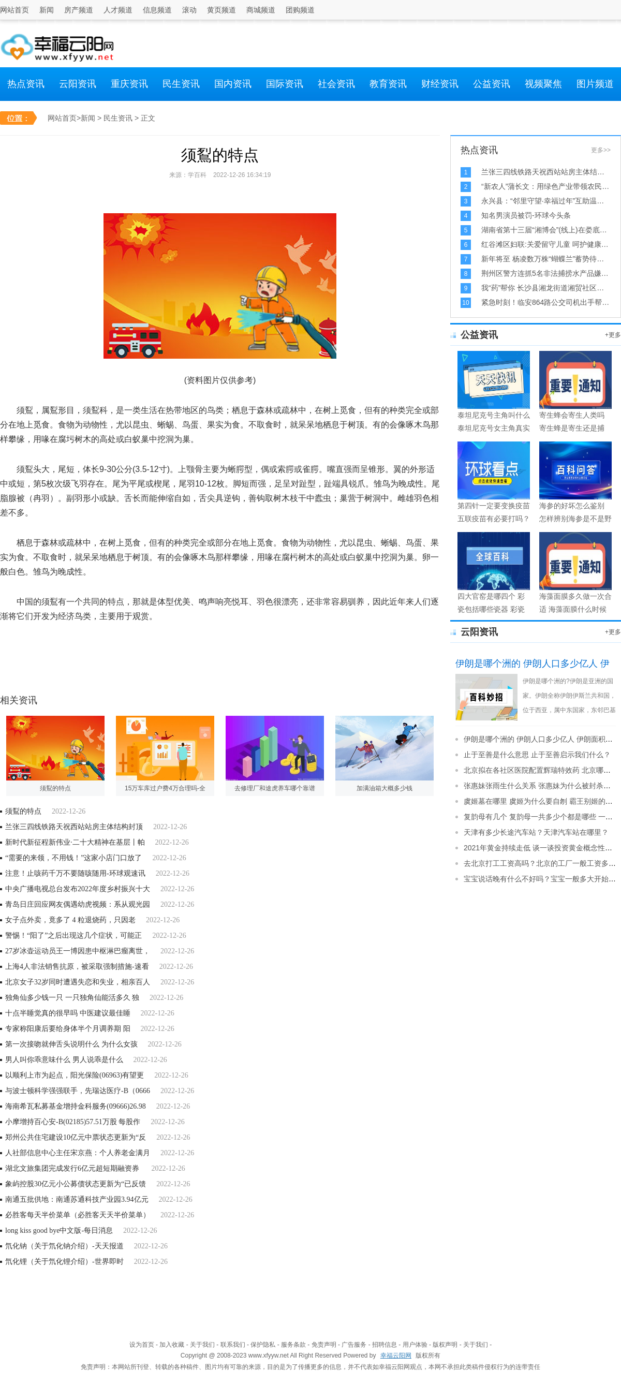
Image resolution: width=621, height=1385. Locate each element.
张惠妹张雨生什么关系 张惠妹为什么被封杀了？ (541, 786)
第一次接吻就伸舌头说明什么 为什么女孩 (71, 1044)
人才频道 (117, 10)
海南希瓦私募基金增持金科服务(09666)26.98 (75, 1106)
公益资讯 (491, 84)
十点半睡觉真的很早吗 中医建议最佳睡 (67, 1013)
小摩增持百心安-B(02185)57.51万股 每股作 (72, 1122)
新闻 (46, 10)
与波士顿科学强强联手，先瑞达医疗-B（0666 (77, 1091)
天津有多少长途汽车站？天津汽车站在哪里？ (536, 832)
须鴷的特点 (23, 811)
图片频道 (595, 84)
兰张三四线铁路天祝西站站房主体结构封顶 (74, 827)
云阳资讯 (77, 84)
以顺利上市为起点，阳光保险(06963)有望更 (74, 1075)
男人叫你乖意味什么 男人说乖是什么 (64, 1060)
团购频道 (300, 10)
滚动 (189, 10)
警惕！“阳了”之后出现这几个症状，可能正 (73, 935)
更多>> (601, 150)
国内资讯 (233, 84)
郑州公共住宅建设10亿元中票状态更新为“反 (75, 1137)
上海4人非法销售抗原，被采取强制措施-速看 (77, 966)
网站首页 (14, 10)
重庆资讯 (129, 84)
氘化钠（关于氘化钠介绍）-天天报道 (64, 1246)
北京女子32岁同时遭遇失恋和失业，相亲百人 (77, 982)
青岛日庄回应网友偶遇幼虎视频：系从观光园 (77, 904)
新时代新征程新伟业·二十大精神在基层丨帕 (75, 842)
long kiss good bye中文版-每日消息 (59, 1230)
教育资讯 (388, 84)
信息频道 (157, 10)
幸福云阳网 (395, 1355)
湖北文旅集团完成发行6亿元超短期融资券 (73, 1168)
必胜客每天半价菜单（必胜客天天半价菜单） (77, 1215)
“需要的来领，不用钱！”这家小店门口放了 (73, 858)
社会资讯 (336, 84)
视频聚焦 (543, 84)
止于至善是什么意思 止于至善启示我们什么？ (537, 754)
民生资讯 (181, 84)
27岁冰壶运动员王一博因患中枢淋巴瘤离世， (77, 951)
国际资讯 (284, 84)
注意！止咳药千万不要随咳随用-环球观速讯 (75, 873)
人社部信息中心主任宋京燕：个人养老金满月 (77, 1153)
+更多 (613, 334)
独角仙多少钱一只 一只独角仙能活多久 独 (72, 997)
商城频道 (260, 10)
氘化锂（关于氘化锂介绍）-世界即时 (64, 1261)
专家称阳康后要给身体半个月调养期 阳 (67, 1029)
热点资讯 (26, 84)
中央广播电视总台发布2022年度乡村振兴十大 (77, 889)
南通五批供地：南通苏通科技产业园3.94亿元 (77, 1199)
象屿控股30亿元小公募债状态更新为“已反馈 (75, 1184)
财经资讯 (440, 84)
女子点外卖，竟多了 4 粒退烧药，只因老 (70, 920)
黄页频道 (221, 10)
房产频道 (78, 10)
